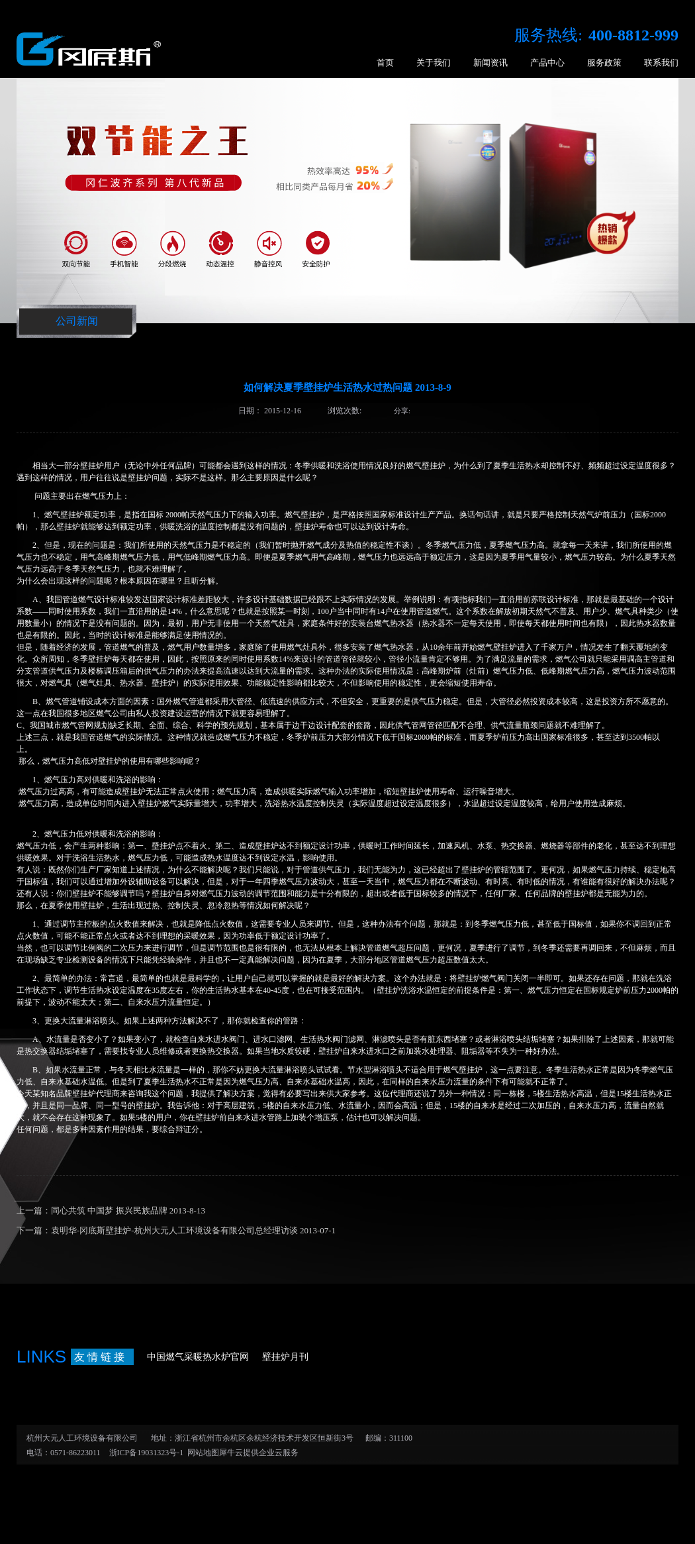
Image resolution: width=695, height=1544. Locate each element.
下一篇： (176, 1230)
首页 (385, 63)
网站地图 (201, 1452)
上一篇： (111, 1210)
